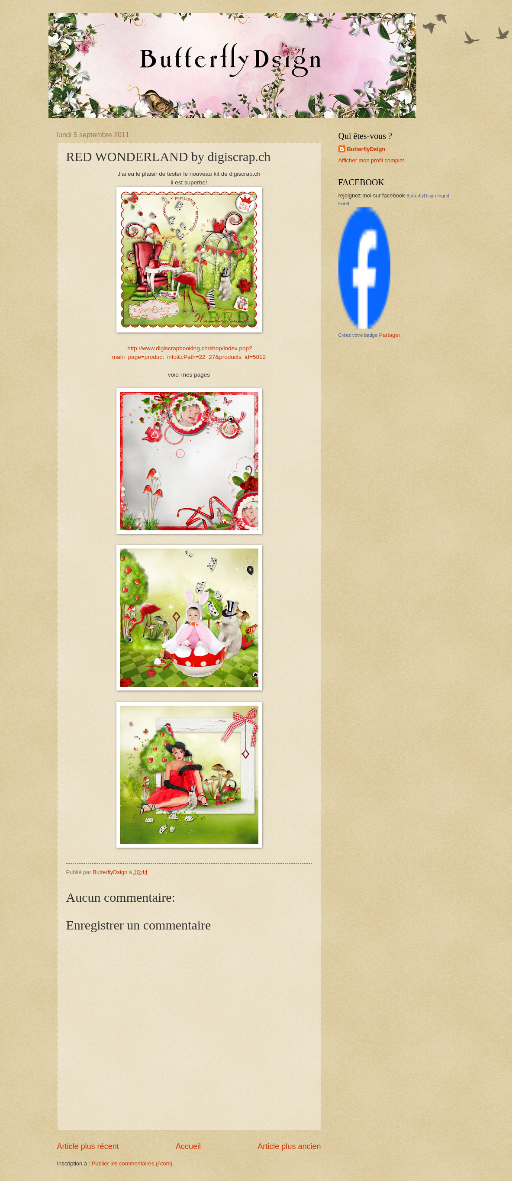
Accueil (188, 1146)
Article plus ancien (289, 1146)
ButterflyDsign (366, 149)
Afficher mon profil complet (371, 160)
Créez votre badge (358, 335)
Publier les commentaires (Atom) (132, 1163)
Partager (389, 335)
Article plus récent (88, 1146)
